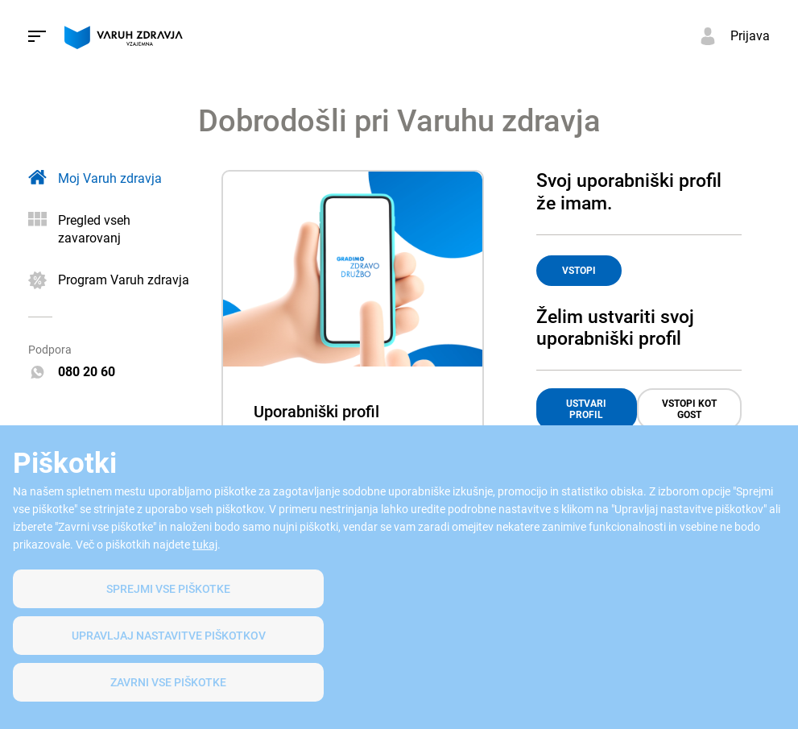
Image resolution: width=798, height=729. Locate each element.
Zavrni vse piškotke (168, 682)
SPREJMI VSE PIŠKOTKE (168, 588)
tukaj (204, 544)
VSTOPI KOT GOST (689, 409)
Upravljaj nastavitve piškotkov (169, 635)
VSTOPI (579, 270)
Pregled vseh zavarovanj (94, 229)
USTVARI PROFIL (586, 409)
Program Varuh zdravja (123, 280)
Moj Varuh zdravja (110, 178)
